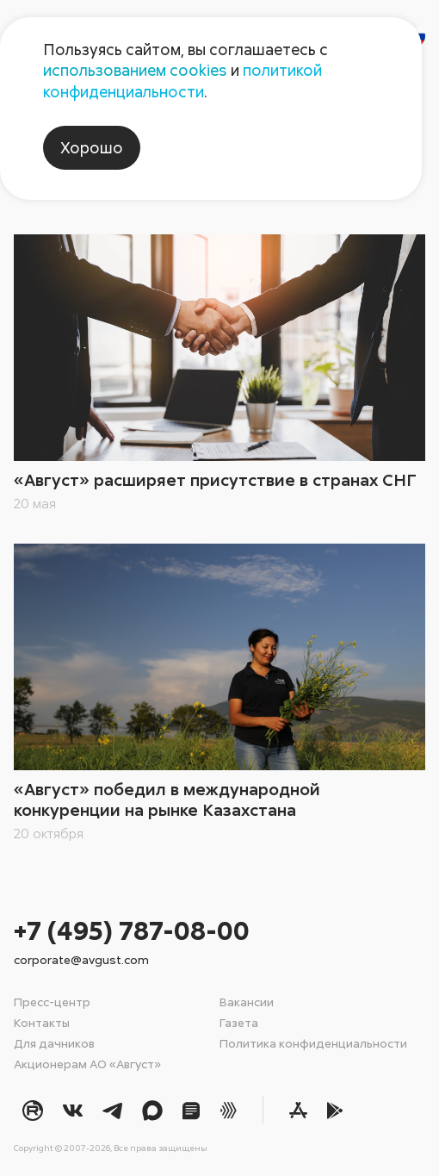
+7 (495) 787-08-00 (132, 930)
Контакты (42, 1022)
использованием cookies (135, 69)
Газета (239, 1022)
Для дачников (54, 1043)
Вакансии (247, 1001)
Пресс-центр (52, 1001)
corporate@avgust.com (81, 959)
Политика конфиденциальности (313, 1043)
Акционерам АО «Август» (87, 1063)
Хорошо (91, 147)
